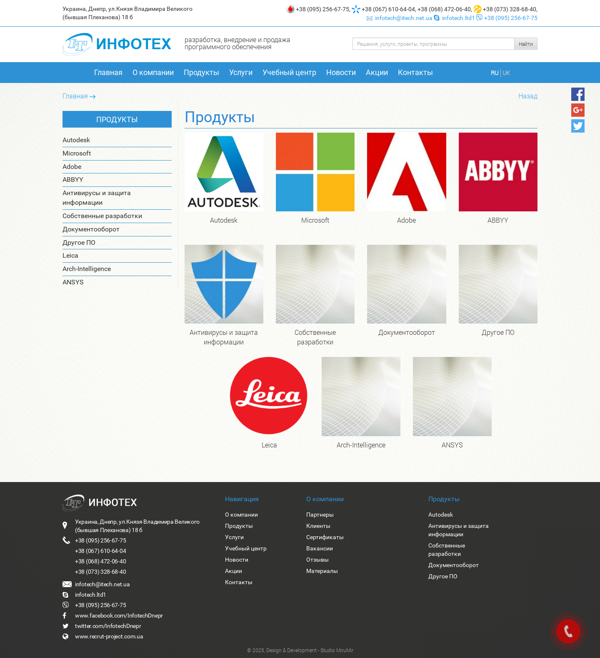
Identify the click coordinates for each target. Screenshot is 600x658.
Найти (526, 43)
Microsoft (76, 153)
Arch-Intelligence (86, 269)
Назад (528, 95)
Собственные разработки (102, 216)
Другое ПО (78, 242)
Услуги (240, 72)
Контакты (415, 72)
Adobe (71, 167)
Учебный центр (289, 72)
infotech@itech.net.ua (400, 18)
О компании (153, 72)
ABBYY (72, 179)
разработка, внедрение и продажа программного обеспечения (237, 43)
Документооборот (91, 229)
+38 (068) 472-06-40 (444, 9)
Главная (108, 72)
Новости (341, 72)
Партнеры (320, 514)
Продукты (201, 72)
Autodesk (76, 140)
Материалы (322, 571)
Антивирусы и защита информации (96, 197)
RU (494, 73)
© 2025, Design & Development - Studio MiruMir (300, 650)
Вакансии (319, 548)
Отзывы (317, 559)
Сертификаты (325, 537)
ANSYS (73, 282)
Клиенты (318, 525)
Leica (70, 255)
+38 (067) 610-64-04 (388, 9)
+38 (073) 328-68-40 (509, 9)
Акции (377, 72)
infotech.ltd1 (455, 18)
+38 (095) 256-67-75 (322, 9)
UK (506, 73)
